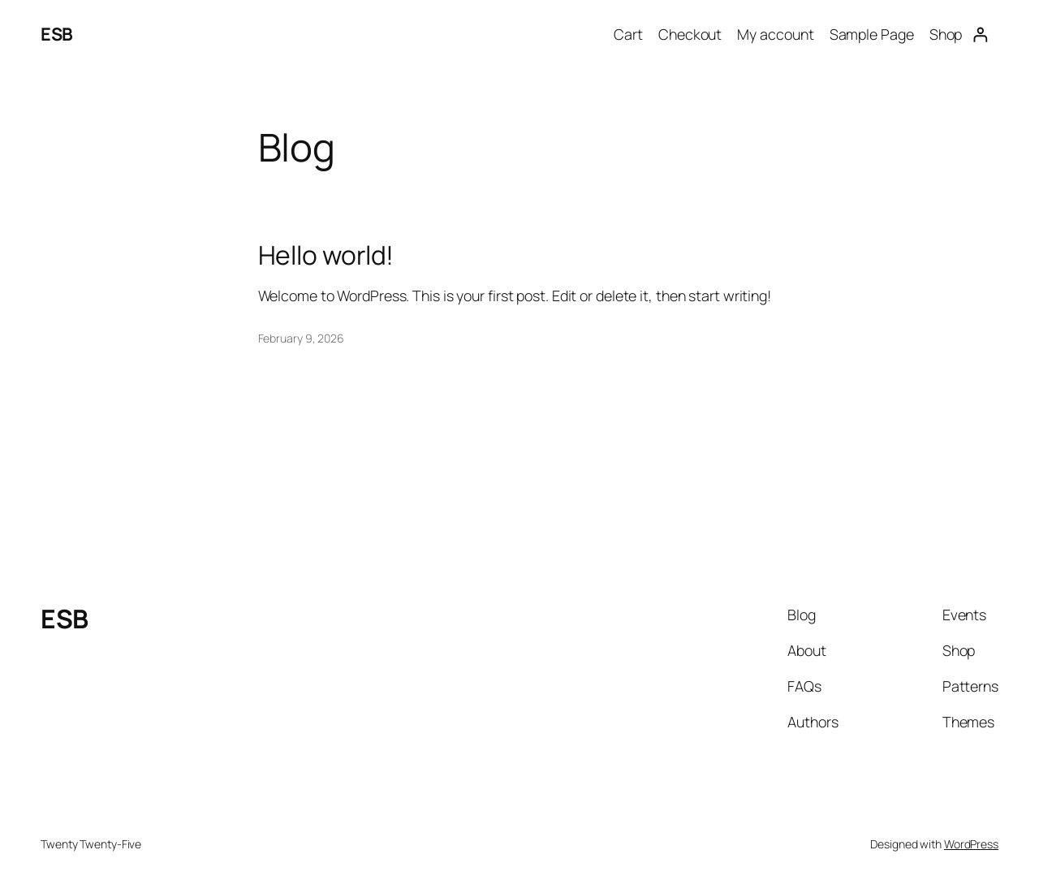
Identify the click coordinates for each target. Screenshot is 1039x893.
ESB (57, 34)
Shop (946, 34)
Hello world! (326, 255)
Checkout (690, 34)
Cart (628, 34)
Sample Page (872, 34)
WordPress (971, 844)
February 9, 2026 (301, 338)
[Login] (980, 34)
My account (775, 34)
